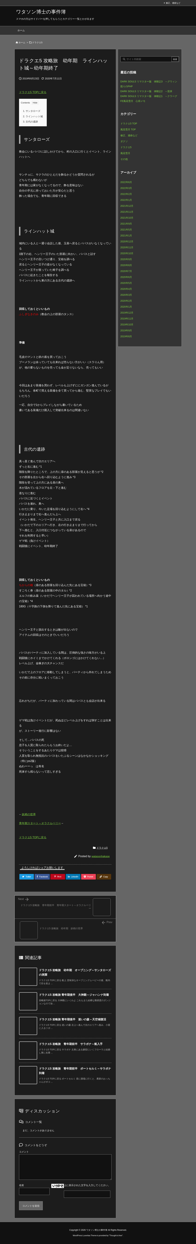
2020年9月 (126, 259)
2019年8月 (126, 336)
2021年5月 (126, 229)
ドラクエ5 (37, 42)
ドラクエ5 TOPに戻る (33, 92)
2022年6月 (126, 182)
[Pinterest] (57, 877)
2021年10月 (127, 217)
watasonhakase (100, 856)
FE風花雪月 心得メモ (133, 101)
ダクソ (124, 141)
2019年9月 (126, 330)
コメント (24, 1151)
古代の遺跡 (30, 121)
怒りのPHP (126, 86)
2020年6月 (126, 277)
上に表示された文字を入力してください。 (87, 1185)
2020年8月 (126, 265)
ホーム (22, 42)
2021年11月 (127, 211)
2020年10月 (127, 253)
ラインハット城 (33, 116)
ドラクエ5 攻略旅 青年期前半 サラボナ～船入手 (71, 1043)
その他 (124, 159)
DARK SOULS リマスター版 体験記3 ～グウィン (148, 81)
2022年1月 (126, 200)
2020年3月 (126, 294)
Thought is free (116, 1235)
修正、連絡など (173, 3)
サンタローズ (31, 111)
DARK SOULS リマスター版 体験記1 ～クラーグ (148, 96)
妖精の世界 (29, 814)
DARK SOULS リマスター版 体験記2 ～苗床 (146, 91)
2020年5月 (126, 283)
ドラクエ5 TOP (128, 123)
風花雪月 (125, 153)
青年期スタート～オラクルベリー (40, 823)
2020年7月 (126, 271)
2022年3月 (126, 188)
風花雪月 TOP (128, 129)
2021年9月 (126, 223)
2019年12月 (127, 312)
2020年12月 (127, 241)
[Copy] (104, 877)
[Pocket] (88, 877)
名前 (21, 1185)
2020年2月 (126, 300)
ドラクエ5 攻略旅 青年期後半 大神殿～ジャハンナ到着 (74, 994)
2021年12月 (127, 205)
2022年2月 (126, 194)
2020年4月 (126, 289)
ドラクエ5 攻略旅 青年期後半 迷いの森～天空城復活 (72, 1019)
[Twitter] (26, 877)
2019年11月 (127, 318)
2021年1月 (126, 235)
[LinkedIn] (73, 877)
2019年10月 (127, 324)
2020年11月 (127, 247)
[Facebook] (42, 877)
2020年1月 (126, 306)
